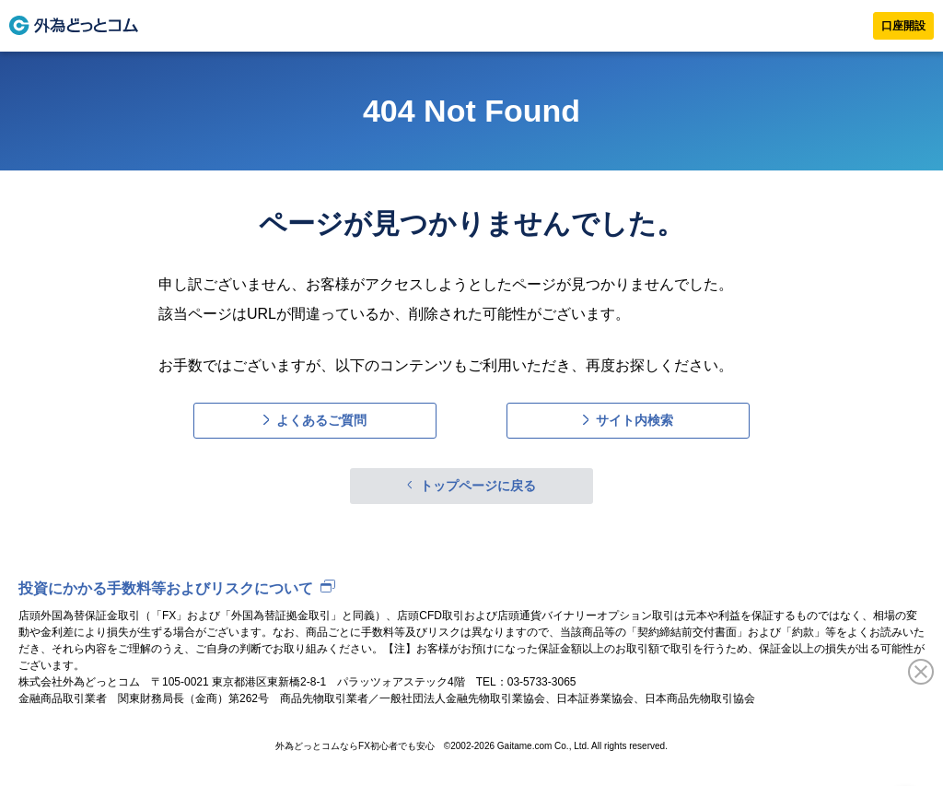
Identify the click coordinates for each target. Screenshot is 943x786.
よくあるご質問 (321, 420)
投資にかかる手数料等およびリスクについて (165, 588)
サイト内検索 (634, 420)
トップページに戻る (478, 485)
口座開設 (903, 25)
